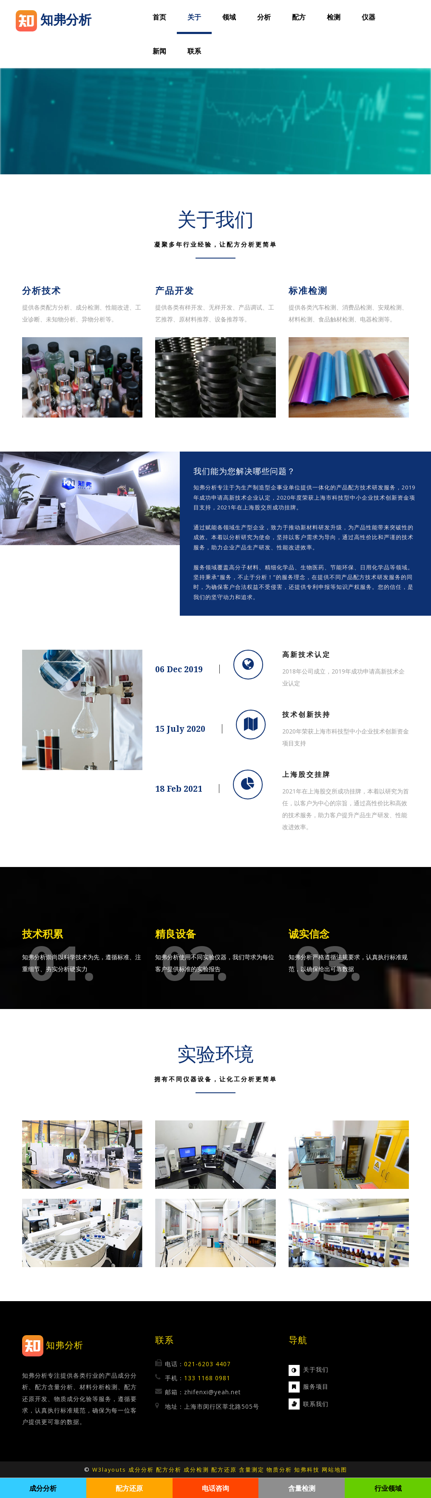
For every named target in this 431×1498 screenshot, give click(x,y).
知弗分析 (64, 1345)
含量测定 (251, 1469)
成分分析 (141, 1469)
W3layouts (109, 1469)
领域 (229, 17)
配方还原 (224, 1469)
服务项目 (316, 1386)
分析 (264, 17)
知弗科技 (307, 1469)
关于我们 (316, 1369)
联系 (194, 51)
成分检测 (196, 1469)
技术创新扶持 (306, 714)
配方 (299, 17)
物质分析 (279, 1469)
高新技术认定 (306, 654)
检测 (333, 17)
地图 (341, 1469)
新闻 (159, 51)
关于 (194, 17)
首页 (159, 17)
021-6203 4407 (207, 1364)
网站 (328, 1469)
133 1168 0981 (207, 1378)
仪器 (368, 17)
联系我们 (316, 1404)
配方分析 (168, 1469)
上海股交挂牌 (306, 774)
